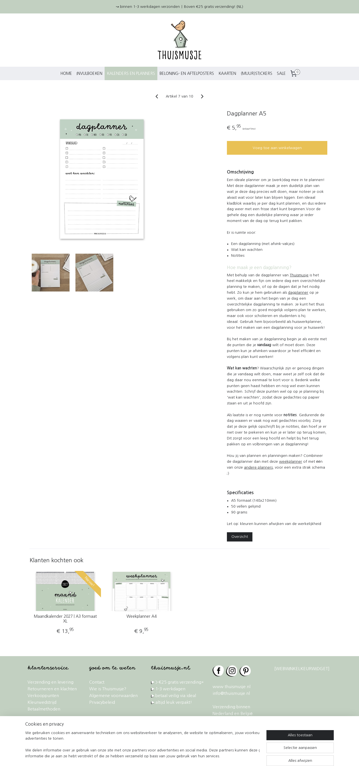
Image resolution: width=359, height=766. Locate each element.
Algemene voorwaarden (113, 695)
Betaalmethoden (43, 709)
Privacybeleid (102, 702)
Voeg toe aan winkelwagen (277, 148)
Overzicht (239, 536)
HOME (66, 73)
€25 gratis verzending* (181, 682)
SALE (281, 73)
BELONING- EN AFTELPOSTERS (187, 73)
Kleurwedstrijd (41, 702)
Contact (96, 682)
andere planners (258, 467)
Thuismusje (299, 275)
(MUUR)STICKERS (256, 73)
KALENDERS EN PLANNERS (131, 73)
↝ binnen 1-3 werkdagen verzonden (148, 6)
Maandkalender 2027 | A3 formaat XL (65, 618)
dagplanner (298, 292)
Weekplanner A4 (141, 616)
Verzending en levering (50, 682)
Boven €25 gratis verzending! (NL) (213, 6)
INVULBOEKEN (89, 73)
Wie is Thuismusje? (107, 689)
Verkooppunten (43, 695)
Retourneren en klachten (52, 689)
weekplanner (290, 461)
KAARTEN (227, 73)
